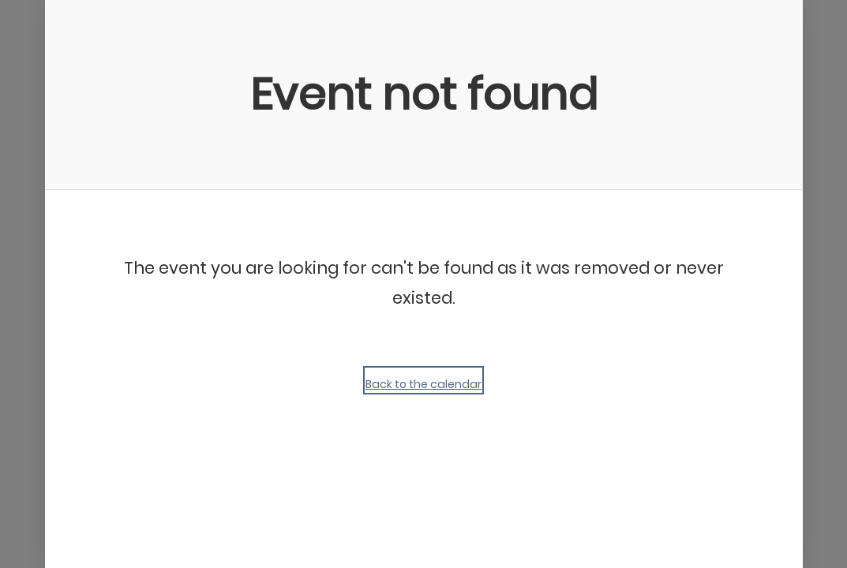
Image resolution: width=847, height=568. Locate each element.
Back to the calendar (423, 384)
